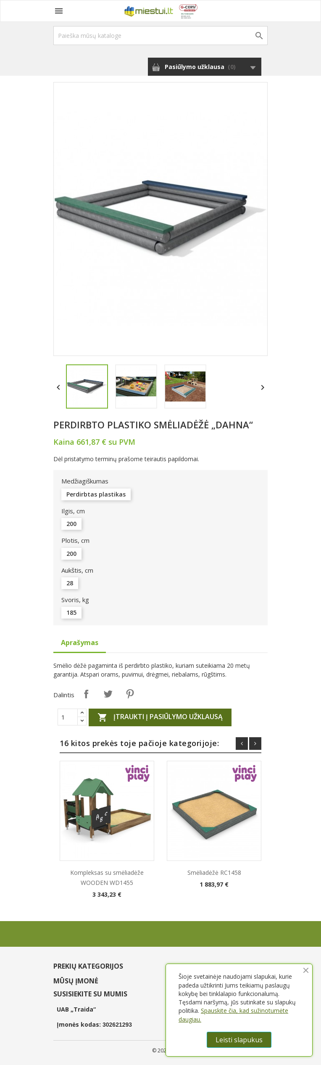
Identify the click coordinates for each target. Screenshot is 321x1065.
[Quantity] (68, 717)
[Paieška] (160, 35)
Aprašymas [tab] (79, 642)
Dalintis (86, 693)
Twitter (108, 693)
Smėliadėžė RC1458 (214, 872)
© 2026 (160, 1050)
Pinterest (129, 693)
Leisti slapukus (239, 1039)
